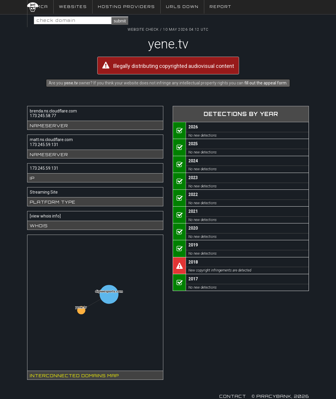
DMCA (40, 6)
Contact (232, 396)
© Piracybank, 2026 (280, 396)
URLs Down (182, 6)
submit (120, 21)
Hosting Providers (126, 6)
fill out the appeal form (265, 83)
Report (220, 6)
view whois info (45, 216)
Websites (73, 6)
